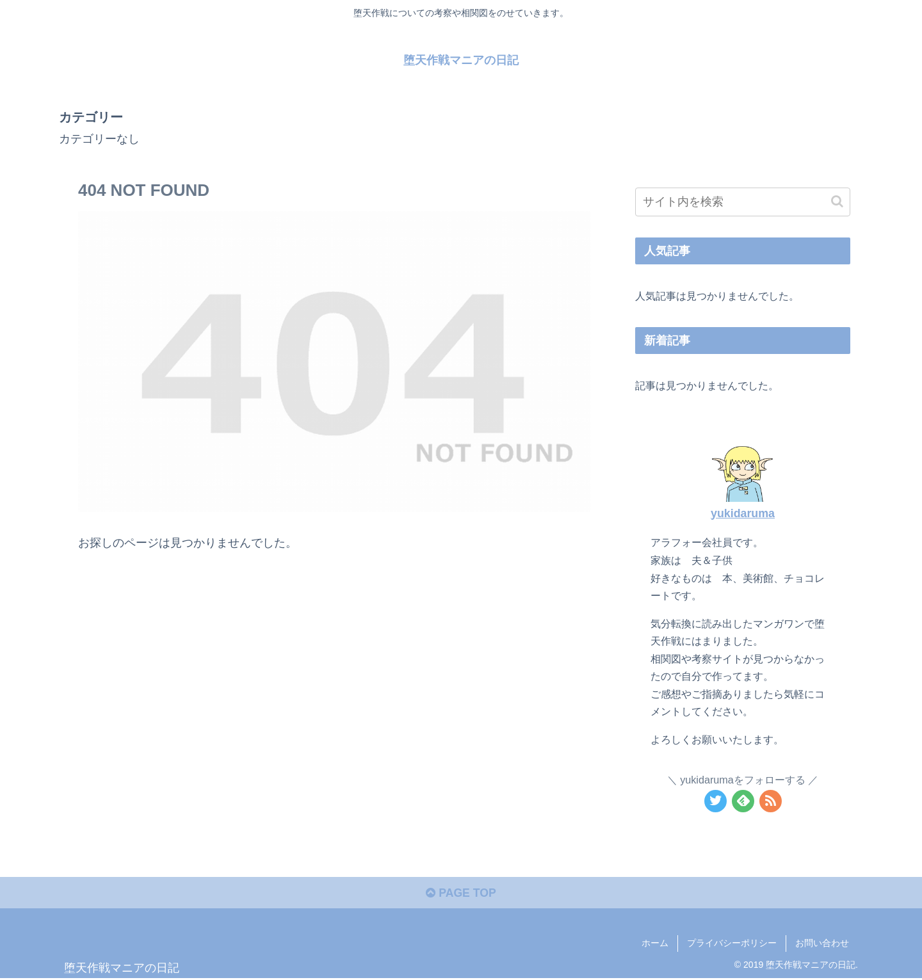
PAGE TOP (460, 894)
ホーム (655, 944)
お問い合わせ (822, 944)
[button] (837, 201)
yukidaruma (743, 512)
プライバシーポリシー (732, 944)
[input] (742, 202)
